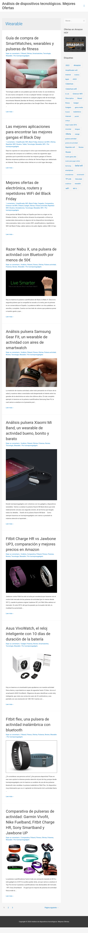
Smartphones (20, 208)
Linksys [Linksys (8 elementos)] (67, 121)
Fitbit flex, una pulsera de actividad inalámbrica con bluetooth (29, 730)
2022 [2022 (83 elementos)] (67, 65)
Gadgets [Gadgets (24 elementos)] (68, 108)
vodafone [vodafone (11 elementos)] (68, 184)
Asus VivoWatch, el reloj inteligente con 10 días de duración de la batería (29, 639)
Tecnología (48, 54)
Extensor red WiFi (44, 142)
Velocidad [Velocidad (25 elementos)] (78, 179)
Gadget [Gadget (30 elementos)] (76, 103)
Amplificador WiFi (22, 142)
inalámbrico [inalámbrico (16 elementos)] (77, 112)
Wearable (9, 56)
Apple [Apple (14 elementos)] (67, 79)
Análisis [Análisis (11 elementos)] (76, 75)
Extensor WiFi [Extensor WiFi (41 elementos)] (78, 94)
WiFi (44, 144)
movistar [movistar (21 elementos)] (68, 129)
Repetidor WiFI (11, 144)
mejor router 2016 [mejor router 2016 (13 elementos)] (71, 125)
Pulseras (16, 267)
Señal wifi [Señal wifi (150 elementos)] (79, 166)
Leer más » (9, 112)
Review (22, 267)
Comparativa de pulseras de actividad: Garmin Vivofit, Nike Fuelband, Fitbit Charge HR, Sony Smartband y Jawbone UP (30, 827)
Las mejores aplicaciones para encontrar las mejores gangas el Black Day (30, 132)
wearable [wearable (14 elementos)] (78, 184)
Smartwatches (38, 54)
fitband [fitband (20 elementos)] (79, 99)
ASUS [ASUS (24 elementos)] (75, 79)
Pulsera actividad (42, 206)
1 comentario (10, 142)
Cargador (41, 203)
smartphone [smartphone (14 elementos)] (69, 170)
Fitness (36, 265)
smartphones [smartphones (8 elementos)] (69, 175)
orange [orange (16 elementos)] (77, 134)
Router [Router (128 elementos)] (68, 152)
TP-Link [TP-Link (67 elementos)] (68, 179)
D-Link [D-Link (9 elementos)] (67, 94)
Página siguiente (51, 913)
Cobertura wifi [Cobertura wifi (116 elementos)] (71, 89)
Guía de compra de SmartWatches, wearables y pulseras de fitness (30, 43)
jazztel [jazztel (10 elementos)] (77, 116)
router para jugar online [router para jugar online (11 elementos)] (72, 161)
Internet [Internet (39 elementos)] (68, 116)
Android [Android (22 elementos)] (68, 75)
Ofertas (29, 54)
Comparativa (49, 203)
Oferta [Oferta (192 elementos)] (68, 134)
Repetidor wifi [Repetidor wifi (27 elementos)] (70, 147)
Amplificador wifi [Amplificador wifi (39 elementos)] (71, 70)
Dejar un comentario (13, 54)
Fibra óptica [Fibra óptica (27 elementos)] (69, 99)
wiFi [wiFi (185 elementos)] (67, 188)
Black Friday (33, 142)
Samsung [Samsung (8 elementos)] (68, 166)
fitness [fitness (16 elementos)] (67, 103)
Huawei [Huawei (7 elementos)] (67, 112)
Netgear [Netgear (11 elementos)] (77, 129)
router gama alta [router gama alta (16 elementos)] (70, 157)
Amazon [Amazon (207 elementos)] (77, 65)
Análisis (24, 265)
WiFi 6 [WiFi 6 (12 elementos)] (75, 189)
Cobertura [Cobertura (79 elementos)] (69, 84)
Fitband (23, 54)
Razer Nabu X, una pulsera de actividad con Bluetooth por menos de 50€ (30, 255)
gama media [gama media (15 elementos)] (79, 107)
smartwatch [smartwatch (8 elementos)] (80, 175)
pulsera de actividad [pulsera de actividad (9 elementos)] (71, 143)
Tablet (25, 144)
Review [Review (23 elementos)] (81, 147)
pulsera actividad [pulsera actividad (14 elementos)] (70, 139)
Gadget (27, 206)
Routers (19, 144)
